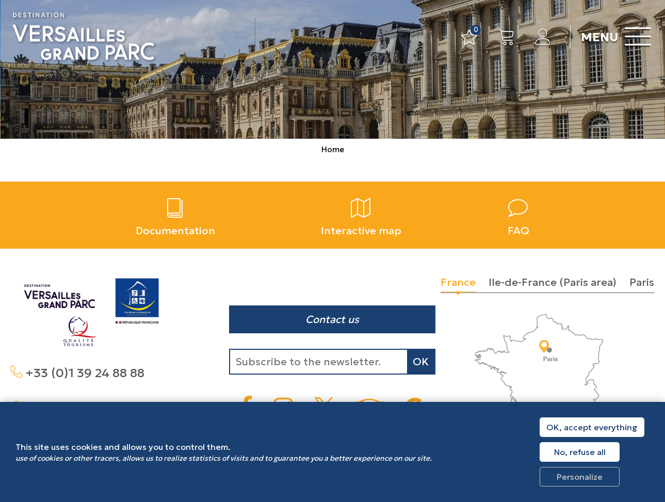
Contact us (332, 319)
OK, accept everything (592, 427)
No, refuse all (580, 452)
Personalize (580, 477)
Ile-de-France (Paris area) (553, 282)
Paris (641, 282)
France (458, 282)
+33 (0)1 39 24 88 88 (84, 373)
